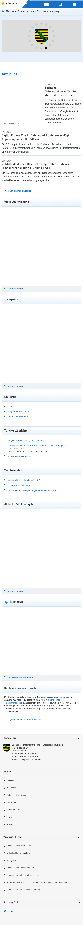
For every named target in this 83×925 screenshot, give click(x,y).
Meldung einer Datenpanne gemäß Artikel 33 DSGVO (33, 490)
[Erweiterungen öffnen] (74, 4)
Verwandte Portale (12, 837)
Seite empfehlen (11, 902)
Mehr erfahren (15, 288)
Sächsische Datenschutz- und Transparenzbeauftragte (37, 745)
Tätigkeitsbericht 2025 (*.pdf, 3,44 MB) (26, 440)
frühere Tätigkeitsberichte (19, 456)
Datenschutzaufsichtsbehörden (20, 868)
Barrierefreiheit (13, 810)
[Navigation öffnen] (46, 4)
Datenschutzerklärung (16, 795)
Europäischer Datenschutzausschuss (23, 875)
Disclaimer (11, 802)
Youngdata (11, 860)
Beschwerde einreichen (19, 485)
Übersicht (11, 780)
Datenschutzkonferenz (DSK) (19, 846)
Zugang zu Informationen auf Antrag (25, 719)
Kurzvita (11, 406)
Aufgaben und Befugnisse (20, 411)
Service (7, 772)
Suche (9, 817)
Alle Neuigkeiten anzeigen (18, 191)
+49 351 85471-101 (29, 753)
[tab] (41, 738)
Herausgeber (9, 738)
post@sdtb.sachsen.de (31, 759)
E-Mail (11, 911)
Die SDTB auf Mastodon (21, 677)
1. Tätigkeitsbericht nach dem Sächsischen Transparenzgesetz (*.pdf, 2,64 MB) (37, 447)
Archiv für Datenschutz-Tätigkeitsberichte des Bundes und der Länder (37, 882)
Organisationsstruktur (18, 416)
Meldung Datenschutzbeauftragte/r (24, 480)
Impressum (11, 788)
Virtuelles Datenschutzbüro (18, 853)
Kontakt (10, 824)
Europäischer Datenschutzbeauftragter (23, 890)
